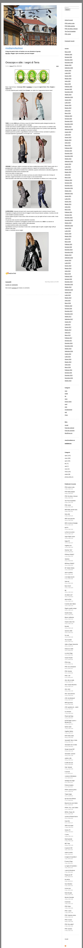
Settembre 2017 (69, 319)
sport (66, 404)
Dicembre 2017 (68, 311)
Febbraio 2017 (68, 338)
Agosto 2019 (68, 260)
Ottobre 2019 (68, 255)
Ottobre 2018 (68, 287)
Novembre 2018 (69, 284)
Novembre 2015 (69, 378)
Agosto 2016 (68, 354)
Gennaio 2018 (68, 308)
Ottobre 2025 (68, 65)
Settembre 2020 (69, 225)
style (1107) (68, 455)
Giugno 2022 (68, 169)
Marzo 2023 (68, 145)
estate (66, 393)
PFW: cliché (68, 34)
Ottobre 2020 (68, 223)
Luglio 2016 (68, 356)
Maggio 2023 (68, 140)
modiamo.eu (68, 443)
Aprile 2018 (68, 300)
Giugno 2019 (68, 265)
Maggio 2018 (68, 298)
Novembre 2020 (69, 220)
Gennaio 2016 (68, 372)
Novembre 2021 (69, 188)
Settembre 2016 (69, 351)
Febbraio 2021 (68, 212)
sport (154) (67, 461)
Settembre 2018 (69, 290)
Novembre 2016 (69, 346)
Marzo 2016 (68, 367)
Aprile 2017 (68, 332)
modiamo (29, 87)
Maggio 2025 (68, 78)
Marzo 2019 (68, 273)
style (57, 66)
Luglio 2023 (68, 134)
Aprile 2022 (68, 175)
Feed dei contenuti (69, 428)
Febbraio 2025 (68, 86)
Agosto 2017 (68, 322)
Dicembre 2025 (68, 60)
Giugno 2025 (68, 76)
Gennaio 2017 (68, 340)
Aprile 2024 (68, 110)
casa (66, 391)
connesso (14, 288)
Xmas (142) (68, 471)
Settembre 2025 (69, 68)
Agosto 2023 (68, 132)
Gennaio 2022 (68, 183)
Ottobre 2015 (68, 380)
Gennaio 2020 (68, 247)
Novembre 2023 (69, 124)
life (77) (67, 463)
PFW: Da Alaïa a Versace (71, 28)
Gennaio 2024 (68, 118)
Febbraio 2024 (68, 116)
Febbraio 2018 (68, 306)
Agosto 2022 (68, 164)
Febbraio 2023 (68, 148)
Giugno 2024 (68, 105)
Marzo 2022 (68, 177)
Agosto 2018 (68, 292)
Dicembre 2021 (68, 185)
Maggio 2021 (68, 204)
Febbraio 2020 (68, 244)
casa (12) (67, 469)
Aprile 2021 (68, 207)
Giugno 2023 (68, 137)
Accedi (66, 425)
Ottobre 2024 (68, 94)
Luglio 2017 (68, 324)
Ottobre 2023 (68, 126)
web (66, 412)
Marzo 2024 (68, 113)
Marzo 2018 (68, 303)
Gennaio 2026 (68, 57)
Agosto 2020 (68, 228)
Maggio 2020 (68, 236)
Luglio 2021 (68, 199)
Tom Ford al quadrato (70, 31)
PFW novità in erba (69, 23)
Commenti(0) (8, 281)
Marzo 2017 (68, 335)
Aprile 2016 (68, 364)
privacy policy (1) (69, 477)
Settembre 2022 (69, 161)
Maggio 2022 (68, 172)
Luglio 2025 (68, 73)
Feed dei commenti (69, 430)
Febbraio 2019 (68, 276)
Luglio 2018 (68, 295)
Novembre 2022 (69, 156)
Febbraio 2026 (68, 54)
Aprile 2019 (68, 271)
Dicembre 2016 (68, 343)
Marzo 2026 (68, 52)
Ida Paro (8, 53)
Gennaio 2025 (68, 89)
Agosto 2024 (68, 100)
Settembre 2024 (69, 97)
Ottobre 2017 (68, 316)
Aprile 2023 (68, 142)
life (65, 396)
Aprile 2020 (68, 239)
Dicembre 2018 (68, 281)
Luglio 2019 (68, 263)
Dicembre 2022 (68, 153)
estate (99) (67, 474)
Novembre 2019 (69, 252)
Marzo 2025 (68, 84)
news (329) (67, 458)
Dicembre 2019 (68, 249)
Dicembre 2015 (68, 375)
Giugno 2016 (68, 359)
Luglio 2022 (68, 167)
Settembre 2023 (69, 129)
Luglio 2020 (68, 231)
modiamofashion (14, 48)
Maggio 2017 (68, 330)
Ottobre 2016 (68, 348)
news (66, 399)
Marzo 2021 (68, 209)
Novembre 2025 (69, 62)
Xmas (66, 415)
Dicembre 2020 (68, 217)
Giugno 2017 (68, 327)
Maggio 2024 (68, 108)
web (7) (67, 466)
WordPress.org (68, 433)
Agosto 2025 (68, 70)
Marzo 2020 (68, 241)
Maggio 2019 (68, 268)
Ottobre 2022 (68, 158)
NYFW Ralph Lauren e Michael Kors (70, 722)
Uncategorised (68, 409)
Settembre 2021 (69, 193)
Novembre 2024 (69, 92)
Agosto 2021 (68, 196)
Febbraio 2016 (68, 370)
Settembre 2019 (69, 257)
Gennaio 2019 (68, 279)
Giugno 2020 (68, 233)
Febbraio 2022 (68, 180)
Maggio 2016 (68, 362)
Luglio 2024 (68, 102)
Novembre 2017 (69, 314)
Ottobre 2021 (68, 191)
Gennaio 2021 (68, 215)
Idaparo (11, 66)
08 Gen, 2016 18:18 (17, 66)
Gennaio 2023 (68, 150)
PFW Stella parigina (70, 26)
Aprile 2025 (68, 81)
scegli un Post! (12, 273)
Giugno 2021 (68, 201)
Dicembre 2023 (68, 121)
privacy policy (68, 401)
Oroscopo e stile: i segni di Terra (22, 62)
